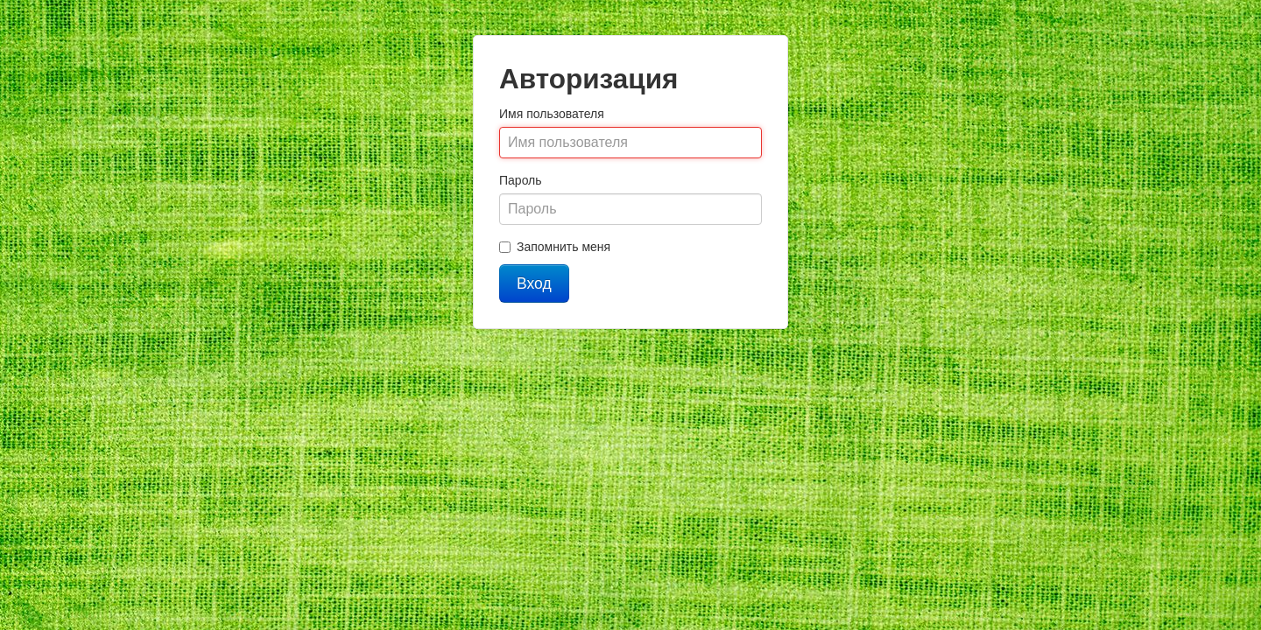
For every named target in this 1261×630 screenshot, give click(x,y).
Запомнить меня (554, 247)
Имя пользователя (551, 114)
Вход (534, 283)
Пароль (520, 180)
